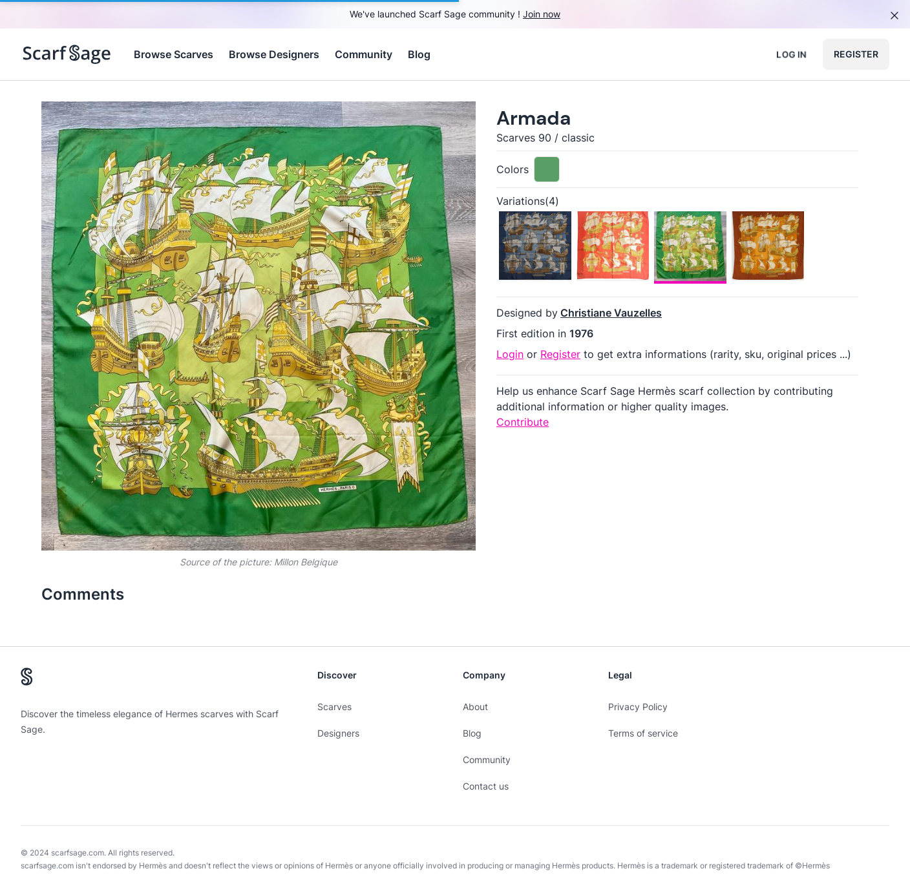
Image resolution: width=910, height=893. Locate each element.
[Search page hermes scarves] (67, 54)
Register (856, 53)
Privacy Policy (638, 706)
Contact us (486, 786)
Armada (533, 118)
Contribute (522, 421)
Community (363, 54)
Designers (338, 733)
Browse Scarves (173, 54)
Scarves (334, 706)
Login (510, 354)
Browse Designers (274, 54)
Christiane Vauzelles (611, 312)
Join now (541, 13)
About (475, 706)
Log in (791, 53)
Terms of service (643, 733)
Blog (419, 54)
